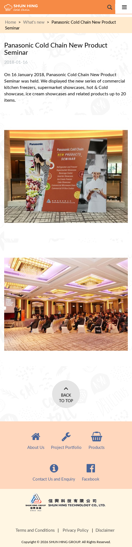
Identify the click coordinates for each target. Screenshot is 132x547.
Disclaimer (105, 530)
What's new (34, 22)
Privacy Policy (76, 530)
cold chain (21, 8)
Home (10, 22)
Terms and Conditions (35, 530)
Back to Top (66, 397)
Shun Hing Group (66, 507)
